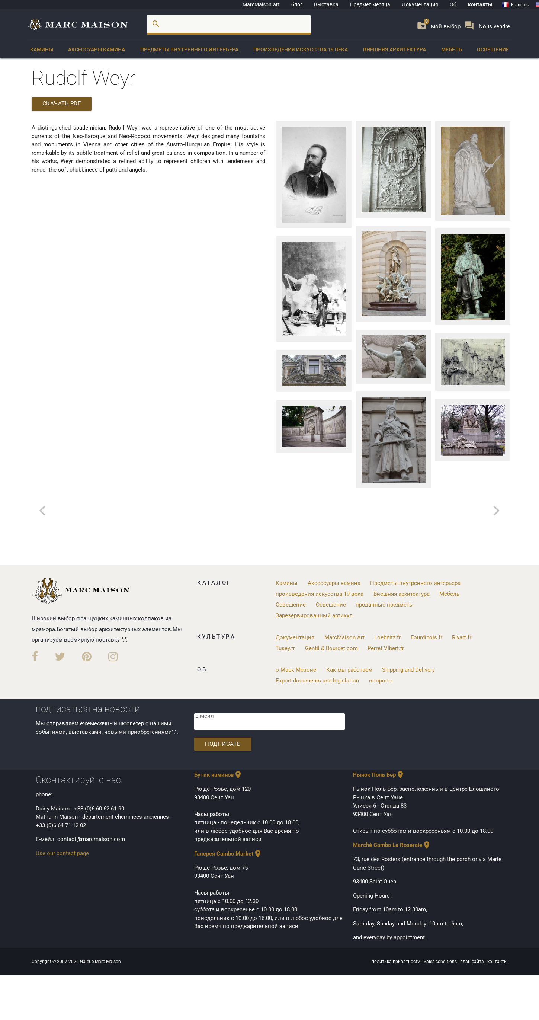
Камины (41, 49)
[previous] (43, 510)
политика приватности (396, 960)
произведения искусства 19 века (300, 49)
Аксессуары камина (96, 49)
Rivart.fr (461, 636)
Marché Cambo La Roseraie (392, 844)
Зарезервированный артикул (314, 615)
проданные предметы (385, 604)
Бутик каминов (218, 774)
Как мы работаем (349, 669)
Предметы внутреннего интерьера (189, 49)
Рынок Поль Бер (379, 774)
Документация (420, 4)
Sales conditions (441, 960)
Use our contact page (62, 852)
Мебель (451, 49)
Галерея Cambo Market (228, 853)
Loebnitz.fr (387, 636)
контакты (480, 4)
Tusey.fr (285, 647)
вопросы (381, 680)
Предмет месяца (370, 4)
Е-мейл (204, 715)
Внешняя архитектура (394, 49)
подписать (223, 743)
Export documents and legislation (317, 680)
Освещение (493, 49)
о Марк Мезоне (296, 669)
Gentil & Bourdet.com (331, 647)
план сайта (472, 960)
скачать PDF (62, 103)
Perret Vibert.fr (386, 647)
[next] (496, 510)
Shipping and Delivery (408, 669)
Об (453, 4)
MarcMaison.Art (344, 636)
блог (296, 4)
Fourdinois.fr (426, 636)
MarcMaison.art (261, 4)
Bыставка (326, 4)
